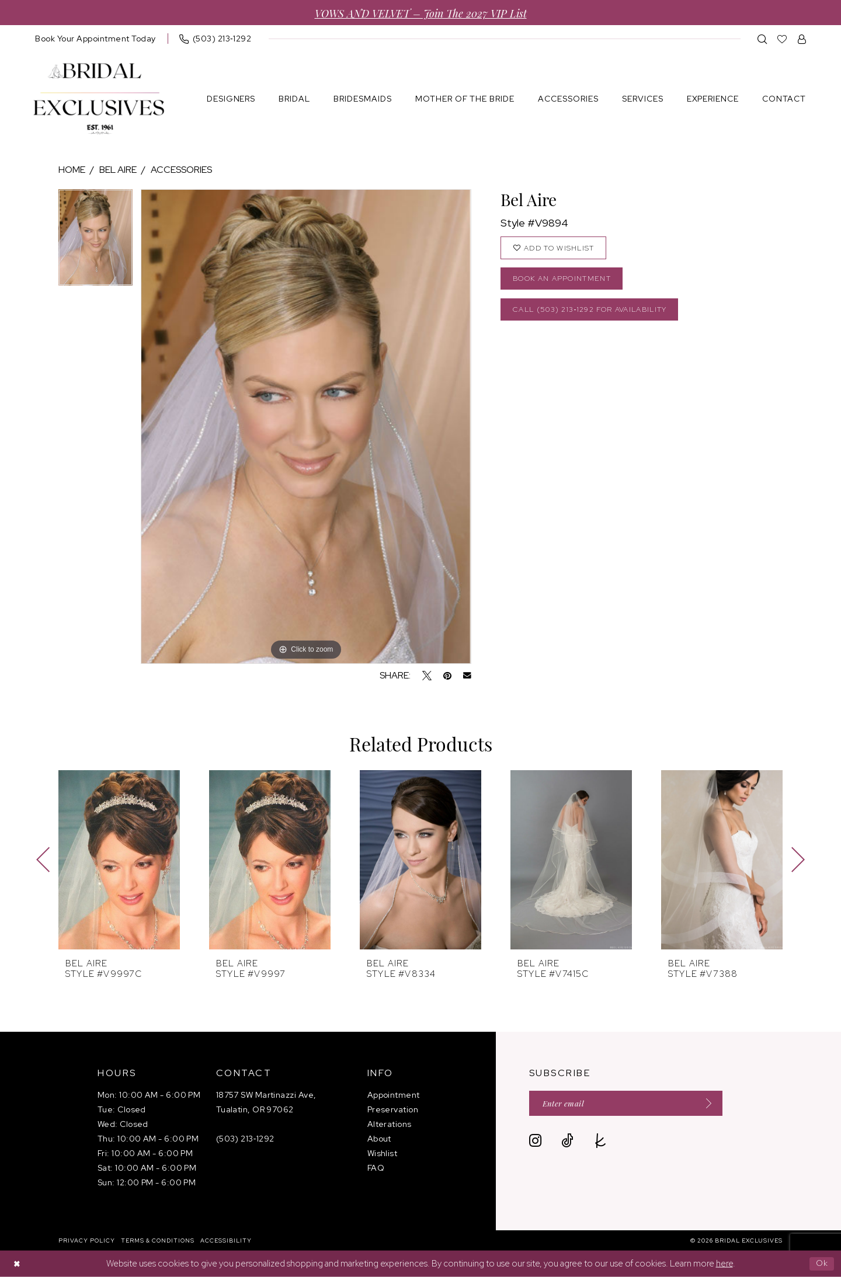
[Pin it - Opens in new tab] (447, 675)
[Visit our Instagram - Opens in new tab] (535, 1142)
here (724, 1263)
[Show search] (762, 39)
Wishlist (382, 1153)
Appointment (393, 1095)
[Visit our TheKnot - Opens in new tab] (600, 1142)
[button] (802, 39)
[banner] (98, 99)
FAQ (375, 1168)
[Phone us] (215, 38)
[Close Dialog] (17, 1264)
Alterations (389, 1124)
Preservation (392, 1109)
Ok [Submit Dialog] (821, 1263)
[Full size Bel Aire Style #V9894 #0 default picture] (305, 426)
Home (71, 169)
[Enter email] (631, 1104)
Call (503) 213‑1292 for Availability (596, 313)
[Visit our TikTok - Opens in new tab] (567, 1142)
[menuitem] (95, 38)
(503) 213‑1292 (245, 1138)
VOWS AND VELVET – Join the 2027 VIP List (421, 12)
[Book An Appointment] (95, 38)
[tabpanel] (95, 241)
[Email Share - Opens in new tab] (467, 675)
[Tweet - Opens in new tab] (427, 675)
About (379, 1138)
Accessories (181, 169)
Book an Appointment (565, 281)
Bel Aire (118, 169)
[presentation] (119, 859)
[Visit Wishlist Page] (782, 39)
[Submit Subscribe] (715, 1104)
